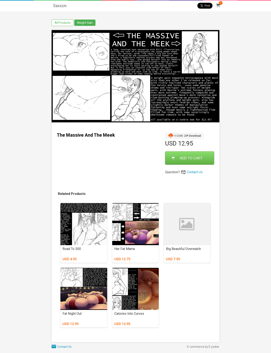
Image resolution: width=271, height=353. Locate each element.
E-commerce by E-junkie (203, 346)
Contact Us (195, 172)
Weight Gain (85, 22)
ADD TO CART (187, 158)
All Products (62, 22)
